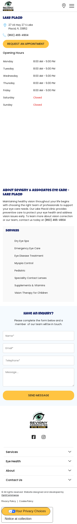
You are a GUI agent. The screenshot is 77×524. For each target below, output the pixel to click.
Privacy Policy (8, 501)
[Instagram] (43, 436)
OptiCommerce (10, 495)
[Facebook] (33, 436)
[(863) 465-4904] (4, 35)
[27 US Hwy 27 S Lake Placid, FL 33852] (5, 25)
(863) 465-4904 (17, 35)
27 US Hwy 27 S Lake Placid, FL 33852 (20, 26)
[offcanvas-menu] (71, 5)
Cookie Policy (26, 501)
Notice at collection (18, 518)
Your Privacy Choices (31, 511)
